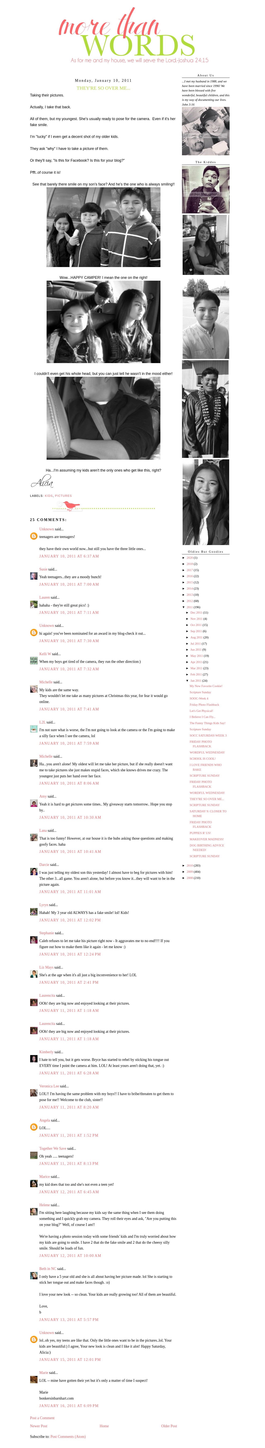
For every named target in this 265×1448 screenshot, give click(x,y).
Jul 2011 (196, 643)
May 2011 (197, 655)
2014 (190, 588)
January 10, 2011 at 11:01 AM (70, 892)
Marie (43, 1373)
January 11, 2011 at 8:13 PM (69, 1164)
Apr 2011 (196, 662)
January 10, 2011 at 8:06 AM (69, 783)
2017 (190, 570)
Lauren (44, 597)
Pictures (63, 495)
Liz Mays (46, 967)
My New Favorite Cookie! (206, 686)
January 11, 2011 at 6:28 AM (69, 1073)
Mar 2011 (196, 668)
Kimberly (46, 1052)
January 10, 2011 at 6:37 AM (69, 556)
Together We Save (52, 1148)
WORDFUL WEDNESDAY (207, 752)
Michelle (46, 682)
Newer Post (38, 1426)
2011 (190, 607)
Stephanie (46, 933)
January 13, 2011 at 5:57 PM (69, 1320)
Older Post (169, 1426)
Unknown (46, 529)
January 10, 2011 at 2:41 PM (69, 982)
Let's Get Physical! (201, 711)
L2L (42, 722)
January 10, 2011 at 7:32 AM (69, 669)
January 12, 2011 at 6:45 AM (69, 1192)
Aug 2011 (197, 637)
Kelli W (45, 654)
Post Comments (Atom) (68, 1437)
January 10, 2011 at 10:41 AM (70, 852)
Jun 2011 (196, 649)
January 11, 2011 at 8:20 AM (69, 1107)
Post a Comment (42, 1418)
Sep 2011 (196, 631)
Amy (43, 796)
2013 (190, 594)
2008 (190, 878)
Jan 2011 (196, 680)
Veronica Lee (49, 1086)
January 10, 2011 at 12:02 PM (70, 920)
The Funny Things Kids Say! (207, 723)
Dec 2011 (196, 612)
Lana (43, 830)
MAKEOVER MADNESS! (207, 839)
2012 (190, 601)
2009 (190, 871)
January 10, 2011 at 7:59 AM (69, 743)
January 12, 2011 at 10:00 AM (70, 1256)
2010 (190, 865)
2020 (190, 557)
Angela (44, 1120)
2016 (190, 576)
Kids (49, 495)
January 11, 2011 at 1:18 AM (69, 1011)
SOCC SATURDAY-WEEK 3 (208, 735)
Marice (44, 1177)
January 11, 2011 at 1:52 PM (69, 1135)
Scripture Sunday (200, 692)
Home (104, 1426)
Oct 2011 (196, 625)
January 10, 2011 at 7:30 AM (69, 641)
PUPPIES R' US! (200, 833)
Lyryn (43, 905)
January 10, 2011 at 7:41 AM (69, 709)
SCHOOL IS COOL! (203, 758)
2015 (190, 582)
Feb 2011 (196, 674)
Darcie (44, 865)
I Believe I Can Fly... (203, 717)
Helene (44, 1205)
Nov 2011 (197, 618)
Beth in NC (47, 1269)
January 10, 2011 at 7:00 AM (69, 584)
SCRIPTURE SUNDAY (205, 775)
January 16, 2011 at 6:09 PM (69, 1406)
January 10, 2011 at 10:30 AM (70, 817)
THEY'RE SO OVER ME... (207, 799)
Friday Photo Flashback (204, 704)
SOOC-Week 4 (199, 698)
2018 (190, 564)
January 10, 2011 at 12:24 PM (70, 954)
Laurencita (47, 995)
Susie (43, 569)
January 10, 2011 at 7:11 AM (69, 612)
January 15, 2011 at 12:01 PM (70, 1360)
